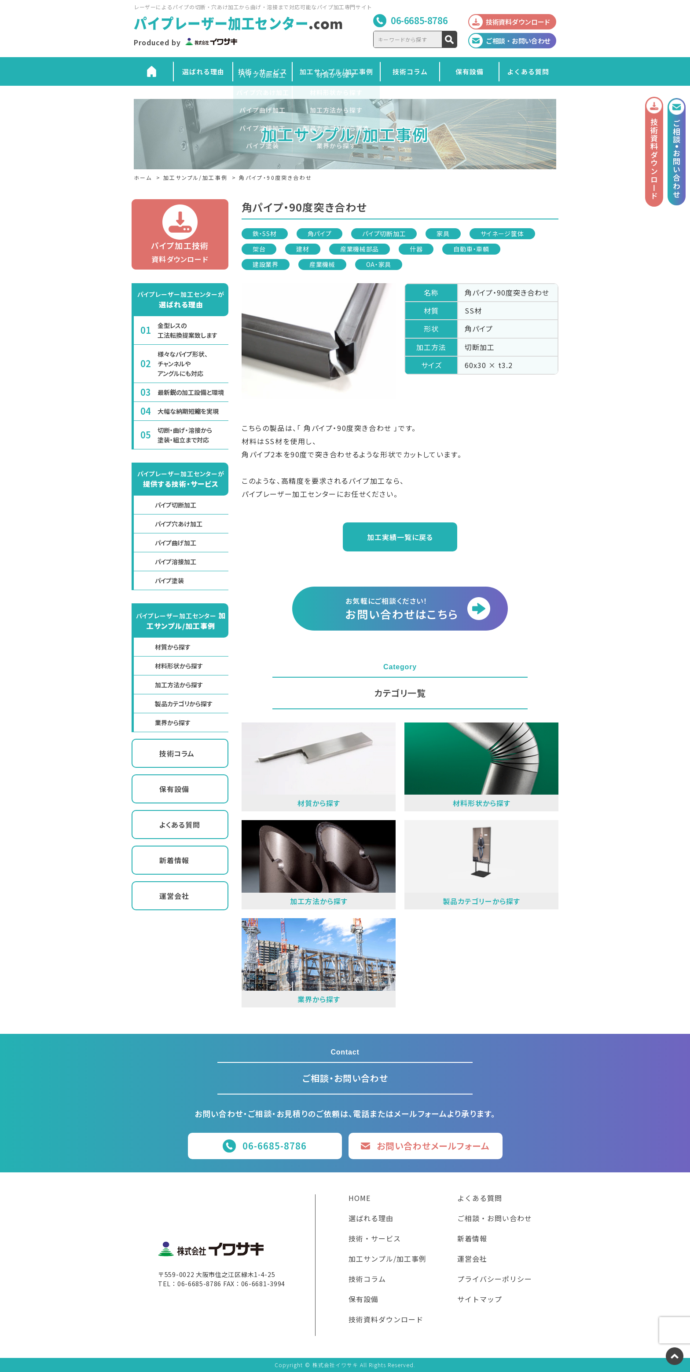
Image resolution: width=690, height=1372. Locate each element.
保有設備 (469, 71)
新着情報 (174, 860)
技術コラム (410, 71)
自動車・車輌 (471, 248)
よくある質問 (528, 71)
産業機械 (322, 264)
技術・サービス (262, 71)
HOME (360, 1198)
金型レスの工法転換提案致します (187, 330)
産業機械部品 (359, 248)
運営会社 (174, 895)
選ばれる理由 (203, 71)
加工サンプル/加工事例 (336, 71)
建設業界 (266, 264)
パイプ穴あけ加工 (178, 523)
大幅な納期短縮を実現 (188, 411)
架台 (259, 248)
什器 (416, 248)
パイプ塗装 (169, 580)
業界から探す (173, 722)
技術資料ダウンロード (386, 1320)
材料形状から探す (179, 665)
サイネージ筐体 (502, 233)
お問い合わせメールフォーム (433, 1145)
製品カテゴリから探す (184, 703)
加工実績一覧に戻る (400, 537)
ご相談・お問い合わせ (494, 1219)
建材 (302, 248)
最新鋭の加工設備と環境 (191, 392)
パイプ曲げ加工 (175, 542)
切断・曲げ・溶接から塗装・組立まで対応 (185, 435)
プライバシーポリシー (494, 1279)
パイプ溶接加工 (175, 561)
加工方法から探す (179, 684)
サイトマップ (479, 1299)
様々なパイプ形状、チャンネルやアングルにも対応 (183, 364)
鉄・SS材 (265, 233)
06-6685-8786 (419, 20)
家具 (443, 233)
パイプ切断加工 (384, 233)
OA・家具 (379, 264)
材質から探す (173, 646)
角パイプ (320, 233)
